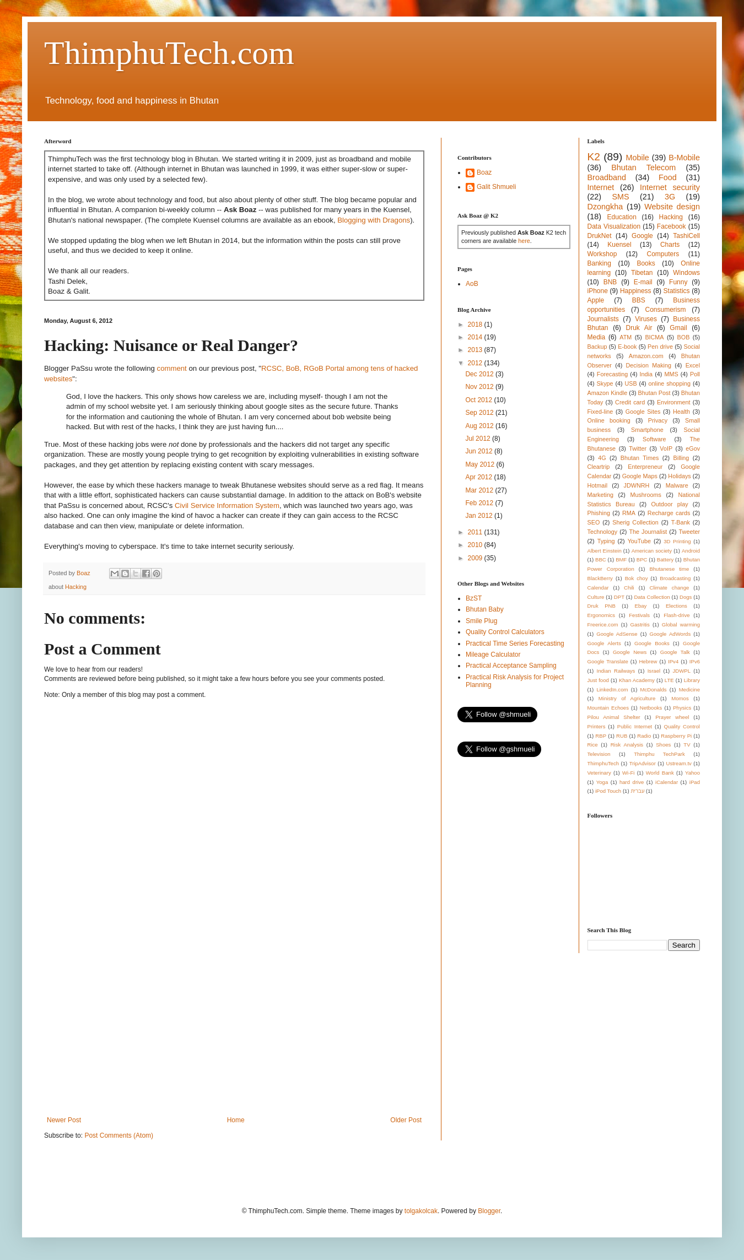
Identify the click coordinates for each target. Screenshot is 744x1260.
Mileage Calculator (493, 654)
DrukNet (599, 236)
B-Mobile (684, 157)
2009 (476, 558)
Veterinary (599, 773)
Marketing (600, 494)
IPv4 (673, 661)
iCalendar (666, 782)
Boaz (484, 172)
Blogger (489, 1211)
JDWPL (681, 671)
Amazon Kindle (607, 393)
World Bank (660, 773)
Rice (592, 745)
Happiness (635, 291)
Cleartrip (598, 466)
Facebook (671, 226)
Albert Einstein (604, 551)
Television (599, 754)
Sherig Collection (635, 522)
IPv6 (694, 661)
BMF (621, 559)
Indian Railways (616, 671)
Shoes (663, 745)
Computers (663, 254)
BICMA (654, 337)
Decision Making (648, 365)
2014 (476, 337)
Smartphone (647, 429)
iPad (694, 782)
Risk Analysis (627, 745)
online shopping (670, 383)
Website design (672, 206)
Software (654, 439)
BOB (683, 337)
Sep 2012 (480, 413)
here (524, 240)
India (646, 374)
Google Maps (639, 476)
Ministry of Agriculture (627, 698)
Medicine (689, 689)
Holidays (679, 476)
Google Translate (607, 661)
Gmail (678, 328)
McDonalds (653, 689)
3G (670, 196)
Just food (598, 680)
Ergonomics (601, 615)
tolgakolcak (421, 1211)
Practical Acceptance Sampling (511, 665)
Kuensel (619, 244)
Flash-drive (676, 615)
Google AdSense (616, 634)
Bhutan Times (640, 458)
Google (642, 236)
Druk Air (639, 328)
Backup (597, 346)
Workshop (602, 254)
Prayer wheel (672, 717)
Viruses (646, 319)
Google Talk (675, 652)
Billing (681, 458)
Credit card (630, 402)
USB (630, 383)
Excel (693, 365)
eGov (693, 448)
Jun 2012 (479, 451)
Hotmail (597, 485)
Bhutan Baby (485, 609)
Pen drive (660, 346)
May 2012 (480, 464)
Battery (665, 559)
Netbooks (651, 708)
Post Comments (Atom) (118, 1135)
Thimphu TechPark (659, 754)
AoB (472, 284)
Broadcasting (675, 578)
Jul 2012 (478, 438)
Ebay (640, 606)
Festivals (639, 615)
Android (691, 551)
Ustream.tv (678, 763)
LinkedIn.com (612, 689)
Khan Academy (637, 680)
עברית (637, 791)
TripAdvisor (642, 763)
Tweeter (689, 531)
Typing (606, 541)
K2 (593, 157)
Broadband (606, 177)
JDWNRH (637, 485)
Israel (654, 671)
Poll (695, 374)
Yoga (602, 782)
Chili (629, 588)
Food (668, 177)
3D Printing (677, 541)
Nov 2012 (480, 387)
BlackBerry (600, 578)
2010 (476, 545)
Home (236, 1120)
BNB (610, 282)
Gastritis (640, 624)
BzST (474, 598)
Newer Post (64, 1120)
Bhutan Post (654, 393)
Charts (670, 244)
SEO (593, 522)
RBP (600, 736)
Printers (596, 726)
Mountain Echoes (608, 708)
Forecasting (612, 374)
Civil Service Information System (227, 505)
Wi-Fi (628, 773)
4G (602, 458)
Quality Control (682, 726)
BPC (642, 559)
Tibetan (642, 273)
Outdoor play (669, 504)
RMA (628, 513)
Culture (596, 597)
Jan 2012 (479, 516)
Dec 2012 (480, 374)
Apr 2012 (479, 477)
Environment (674, 402)
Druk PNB (601, 606)
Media (596, 337)
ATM (625, 337)
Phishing (598, 513)
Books (646, 263)
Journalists (603, 319)
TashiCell (686, 236)
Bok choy (636, 578)
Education (621, 217)
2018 (476, 324)
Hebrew (648, 661)
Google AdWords (670, 634)
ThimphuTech (603, 763)
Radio (644, 736)
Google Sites (643, 411)
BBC (600, 559)
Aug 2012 (480, 426)
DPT (619, 597)
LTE (669, 680)
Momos (679, 698)
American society (652, 551)
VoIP (666, 448)
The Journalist (648, 531)
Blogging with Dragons (373, 220)
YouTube (639, 541)
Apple (596, 300)
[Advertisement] (234, 1025)
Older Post (406, 1120)
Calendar (598, 588)
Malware (677, 485)
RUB (621, 736)
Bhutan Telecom (643, 167)
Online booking (608, 420)
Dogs (686, 597)
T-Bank (680, 522)
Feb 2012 (480, 503)
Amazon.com (646, 356)
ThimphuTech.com (169, 53)
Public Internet (634, 726)
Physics (682, 708)
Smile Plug (481, 621)
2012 (476, 363)
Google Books (652, 643)
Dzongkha (605, 206)
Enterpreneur (645, 466)
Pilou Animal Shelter (613, 717)
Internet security (670, 187)
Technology (602, 531)
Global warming (681, 624)
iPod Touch (608, 791)
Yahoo (692, 773)
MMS (671, 374)
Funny (678, 282)
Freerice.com (602, 624)
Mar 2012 (480, 490)
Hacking (76, 586)
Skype (605, 383)
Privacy (657, 420)
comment (172, 368)
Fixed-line (600, 411)
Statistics (677, 291)
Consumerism (665, 309)
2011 (476, 532)
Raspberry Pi (676, 736)
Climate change (669, 588)
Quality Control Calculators (505, 632)
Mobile (637, 157)
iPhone (597, 291)
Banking (599, 263)
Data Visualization (614, 226)
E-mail (643, 282)
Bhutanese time (669, 569)
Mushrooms (645, 494)
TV (686, 745)
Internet (600, 187)
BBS (638, 300)
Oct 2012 (479, 400)
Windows (686, 273)
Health (681, 411)
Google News (629, 652)
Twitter (637, 448)
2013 (476, 350)
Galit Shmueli (496, 187)
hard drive (631, 782)
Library (692, 680)
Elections (676, 606)
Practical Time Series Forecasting (515, 643)
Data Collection (652, 597)
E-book (627, 346)
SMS (620, 196)
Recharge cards (669, 513)
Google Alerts (604, 643)
